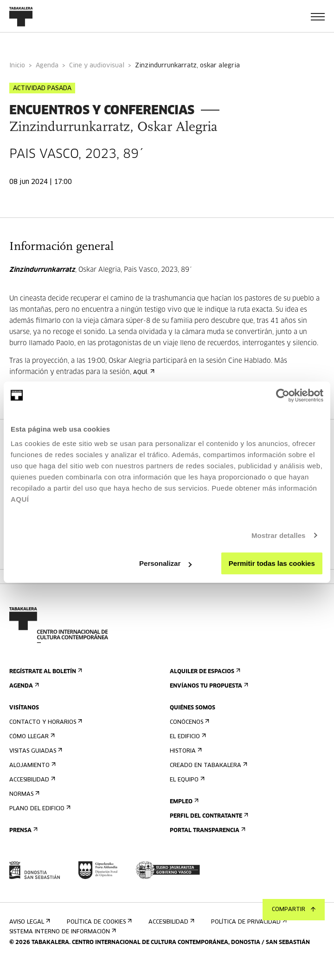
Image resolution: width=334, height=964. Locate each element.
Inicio (17, 66)
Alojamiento (31, 765)
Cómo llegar (31, 737)
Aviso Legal (28, 922)
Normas (23, 794)
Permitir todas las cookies (272, 563)
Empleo (183, 802)
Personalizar (165, 563)
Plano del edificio (39, 809)
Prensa (22, 830)
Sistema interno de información (61, 932)
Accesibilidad (31, 780)
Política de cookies (98, 922)
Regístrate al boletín (44, 672)
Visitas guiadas (34, 751)
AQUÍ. (143, 372)
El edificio (187, 737)
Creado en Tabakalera (207, 765)
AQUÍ (20, 499)
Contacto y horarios (44, 722)
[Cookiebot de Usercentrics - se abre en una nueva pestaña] (282, 395)
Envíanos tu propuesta (208, 686)
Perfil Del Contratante (208, 816)
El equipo (186, 780)
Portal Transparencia (207, 830)
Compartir (293, 909)
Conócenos (188, 722)
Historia (185, 751)
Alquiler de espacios (204, 672)
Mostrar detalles (278, 535)
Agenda (47, 66)
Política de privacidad (248, 922)
